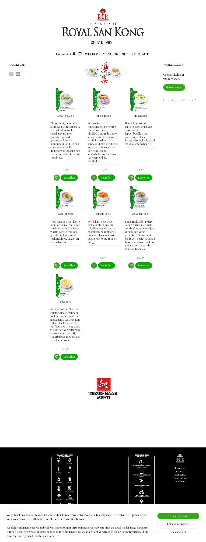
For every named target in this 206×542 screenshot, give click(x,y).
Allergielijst (180, 474)
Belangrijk (180, 467)
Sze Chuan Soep (140, 213)
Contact (180, 471)
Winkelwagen (174, 87)
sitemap (128, 535)
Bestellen (69, 177)
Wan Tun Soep (66, 213)
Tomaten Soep (103, 115)
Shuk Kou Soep (65, 115)
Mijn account (66, 54)
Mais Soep (65, 301)
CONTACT (140, 54)
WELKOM (92, 54)
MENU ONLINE (116, 54)
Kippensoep (140, 115)
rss (134, 535)
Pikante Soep (103, 213)
